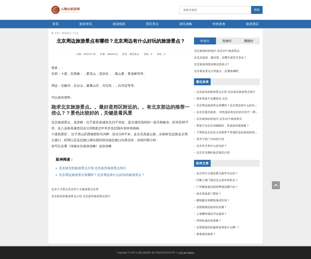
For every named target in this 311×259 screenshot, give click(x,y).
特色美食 (219, 24)
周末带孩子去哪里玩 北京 (212, 98)
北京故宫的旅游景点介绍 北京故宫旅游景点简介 (92, 168)
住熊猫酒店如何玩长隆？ (211, 207)
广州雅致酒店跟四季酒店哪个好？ (217, 186)
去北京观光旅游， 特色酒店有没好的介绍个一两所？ (228, 112)
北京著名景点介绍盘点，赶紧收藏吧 (216, 71)
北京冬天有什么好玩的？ (211, 145)
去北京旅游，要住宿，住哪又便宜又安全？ (220, 57)
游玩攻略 (185, 24)
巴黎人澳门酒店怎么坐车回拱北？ (217, 180)
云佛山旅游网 (67, 10)
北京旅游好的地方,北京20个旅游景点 (216, 50)
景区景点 (152, 24)
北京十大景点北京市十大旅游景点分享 (75, 189)
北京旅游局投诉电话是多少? (211, 64)
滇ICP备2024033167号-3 (164, 252)
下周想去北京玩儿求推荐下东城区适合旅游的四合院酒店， (232, 132)
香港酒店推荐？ (206, 234)
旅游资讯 (85, 24)
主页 (56, 33)
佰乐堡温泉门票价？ (208, 193)
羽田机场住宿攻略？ (208, 220)
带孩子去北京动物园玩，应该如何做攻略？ (222, 125)
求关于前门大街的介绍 (210, 139)
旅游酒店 (252, 24)
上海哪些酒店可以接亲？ (211, 213)
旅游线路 (119, 24)
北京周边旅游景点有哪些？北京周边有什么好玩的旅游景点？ (102, 175)
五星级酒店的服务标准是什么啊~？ (218, 227)
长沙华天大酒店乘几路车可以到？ (217, 173)
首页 (55, 24)
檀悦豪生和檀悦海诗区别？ (213, 200)
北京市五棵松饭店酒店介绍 (213, 152)
